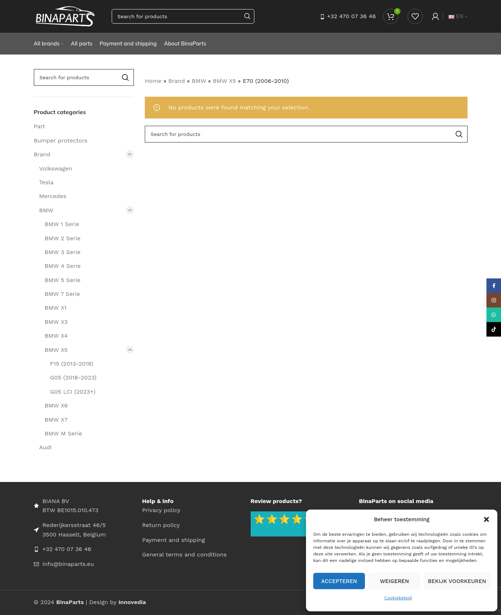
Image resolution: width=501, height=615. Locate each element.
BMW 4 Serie (63, 265)
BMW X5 (56, 349)
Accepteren (339, 581)
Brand (42, 154)
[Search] (183, 16)
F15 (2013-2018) (72, 363)
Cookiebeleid (397, 597)
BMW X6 (56, 405)
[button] (486, 519)
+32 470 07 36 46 (351, 16)
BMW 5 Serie (63, 280)
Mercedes (53, 196)
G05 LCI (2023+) (73, 391)
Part (39, 126)
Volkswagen (55, 168)
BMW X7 (56, 419)
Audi (45, 447)
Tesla (46, 182)
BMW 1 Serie (62, 224)
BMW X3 (56, 321)
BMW (46, 210)
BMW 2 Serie (63, 238)
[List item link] (88, 549)
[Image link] (286, 523)
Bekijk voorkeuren (457, 581)
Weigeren (394, 581)
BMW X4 (56, 335)
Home (153, 80)
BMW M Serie (63, 433)
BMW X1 (56, 307)
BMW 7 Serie (62, 293)
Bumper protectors (61, 140)
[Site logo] (65, 15)
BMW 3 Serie (63, 252)
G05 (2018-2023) (73, 377)
